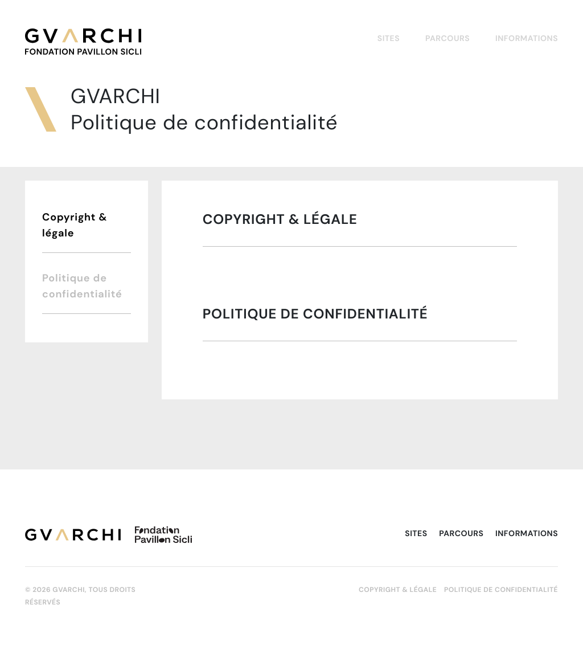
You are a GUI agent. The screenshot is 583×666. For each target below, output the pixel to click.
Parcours (447, 38)
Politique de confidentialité (82, 285)
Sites (388, 38)
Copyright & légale (74, 224)
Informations (526, 38)
